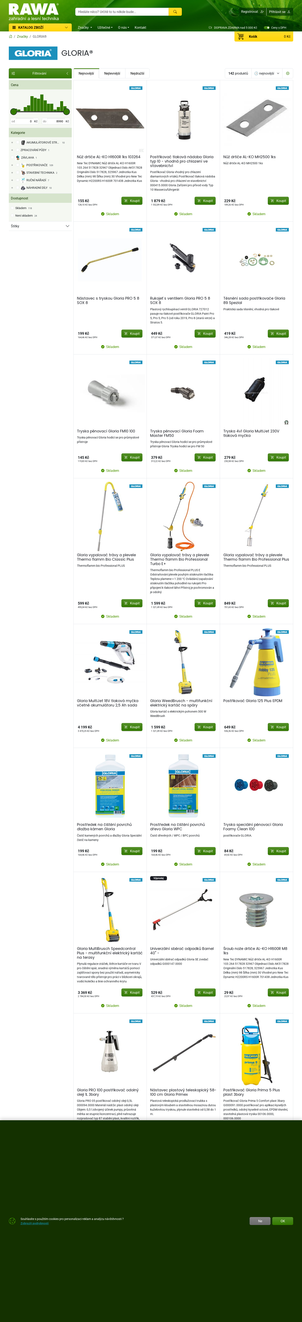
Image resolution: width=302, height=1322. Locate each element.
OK (283, 1221)
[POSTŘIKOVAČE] (12, 165)
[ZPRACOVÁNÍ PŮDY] (12, 150)
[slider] (13, 111)
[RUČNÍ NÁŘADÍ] (12, 180)
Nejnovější (86, 73)
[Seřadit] (267, 73)
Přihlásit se (279, 12)
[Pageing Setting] (287, 73)
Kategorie (18, 133)
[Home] (10, 36)
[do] (56, 121)
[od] (24, 121)
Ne (260, 1221)
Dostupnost (19, 198)
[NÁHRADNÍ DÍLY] (12, 188)
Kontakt (140, 27)
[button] (253, 12)
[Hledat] (175, 12)
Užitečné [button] (104, 27)
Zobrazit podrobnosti (35, 1223)
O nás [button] (122, 27)
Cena (14, 85)
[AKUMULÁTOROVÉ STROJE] (12, 143)
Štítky (15, 226)
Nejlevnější (112, 73)
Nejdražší (137, 73)
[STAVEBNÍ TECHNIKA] (12, 173)
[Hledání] (122, 12)
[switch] (267, 27)
